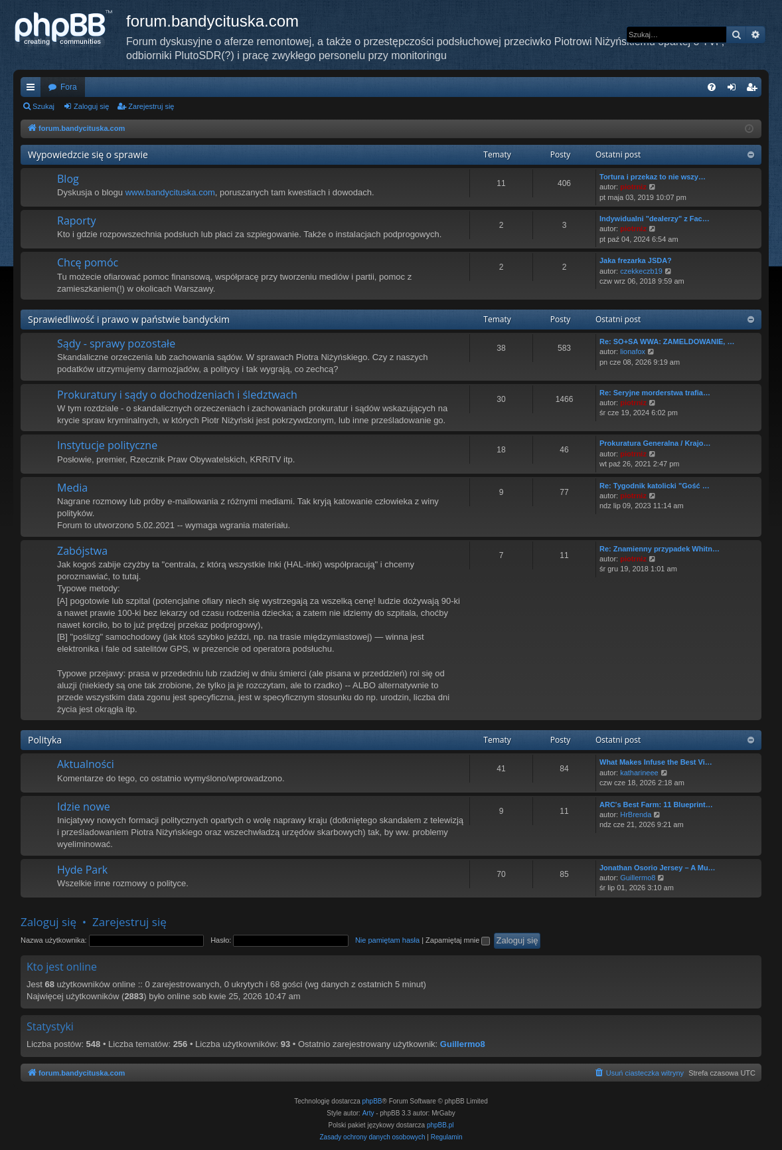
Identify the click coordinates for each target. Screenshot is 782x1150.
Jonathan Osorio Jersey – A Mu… (657, 868)
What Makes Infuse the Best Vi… (655, 762)
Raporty (76, 220)
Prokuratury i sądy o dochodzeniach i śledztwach (177, 394)
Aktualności (85, 764)
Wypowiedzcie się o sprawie (88, 154)
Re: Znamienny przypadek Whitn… (659, 549)
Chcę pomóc (87, 262)
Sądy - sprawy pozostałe (116, 343)
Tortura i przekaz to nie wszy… (652, 177)
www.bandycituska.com (170, 192)
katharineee (639, 773)
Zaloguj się (91, 106)
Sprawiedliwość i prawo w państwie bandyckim (129, 319)
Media (72, 487)
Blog (68, 178)
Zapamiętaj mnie (458, 940)
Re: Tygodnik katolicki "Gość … (654, 486)
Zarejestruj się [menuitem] (754, 89)
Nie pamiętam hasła (387, 940)
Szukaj (43, 106)
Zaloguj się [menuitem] (735, 89)
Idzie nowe (83, 806)
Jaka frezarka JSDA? (635, 260)
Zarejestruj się (151, 106)
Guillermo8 (637, 878)
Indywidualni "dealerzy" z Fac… (654, 219)
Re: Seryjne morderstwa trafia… (654, 393)
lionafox (632, 351)
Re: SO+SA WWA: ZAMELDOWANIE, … (666, 341)
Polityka (45, 739)
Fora (68, 87)
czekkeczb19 (641, 271)
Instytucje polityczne (107, 445)
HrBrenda (635, 814)
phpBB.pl (440, 1125)
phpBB (372, 1101)
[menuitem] (712, 87)
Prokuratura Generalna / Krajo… (655, 443)
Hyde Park (82, 869)
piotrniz (633, 187)
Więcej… (33, 89)
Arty (368, 1113)
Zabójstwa (82, 550)
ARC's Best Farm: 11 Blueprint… (656, 805)
